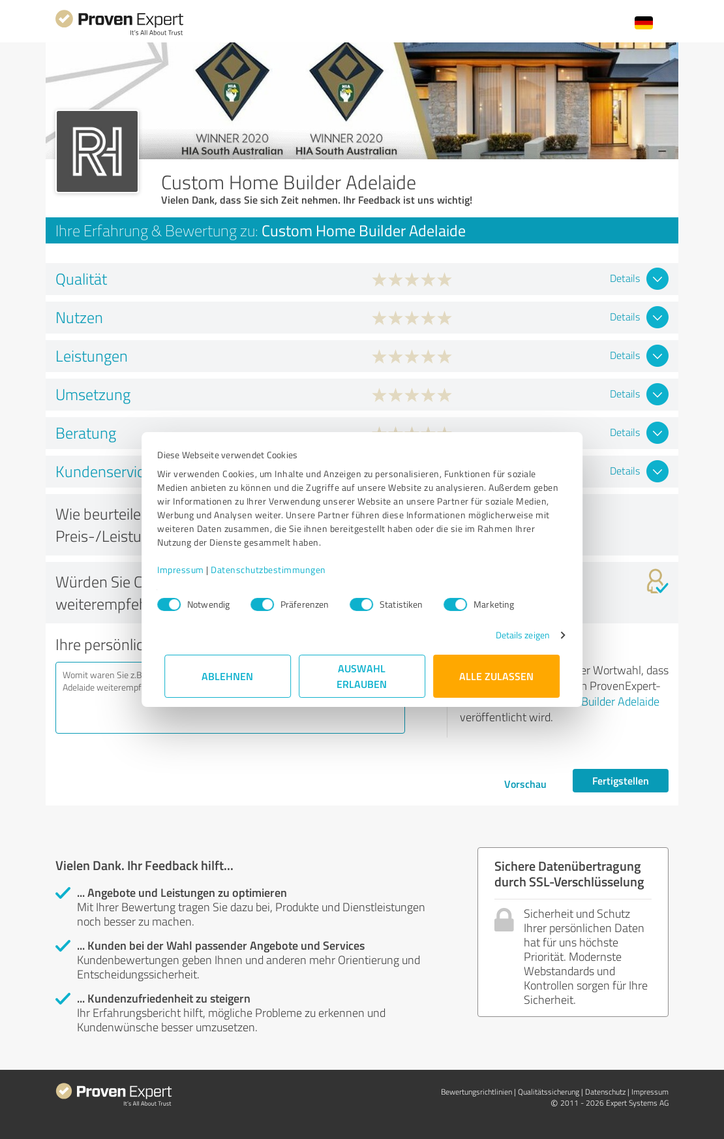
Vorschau (525, 783)
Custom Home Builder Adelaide (584, 701)
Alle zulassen (496, 675)
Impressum (187, 569)
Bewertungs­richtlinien (476, 1091)
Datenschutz (605, 1091)
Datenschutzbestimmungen (275, 569)
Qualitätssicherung (548, 1091)
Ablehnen (228, 675)
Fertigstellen (620, 780)
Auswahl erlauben (362, 676)
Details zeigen (516, 635)
